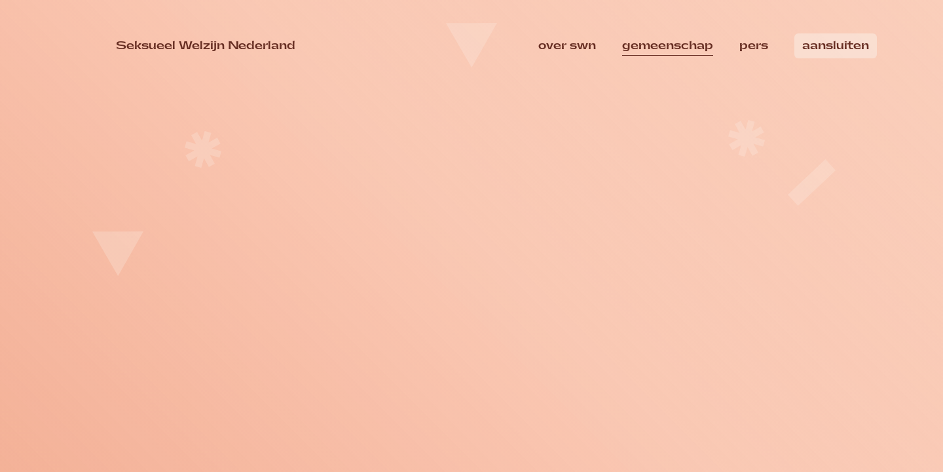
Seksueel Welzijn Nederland (205, 45)
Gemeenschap (667, 45)
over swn (567, 45)
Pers (753, 45)
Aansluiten (835, 45)
